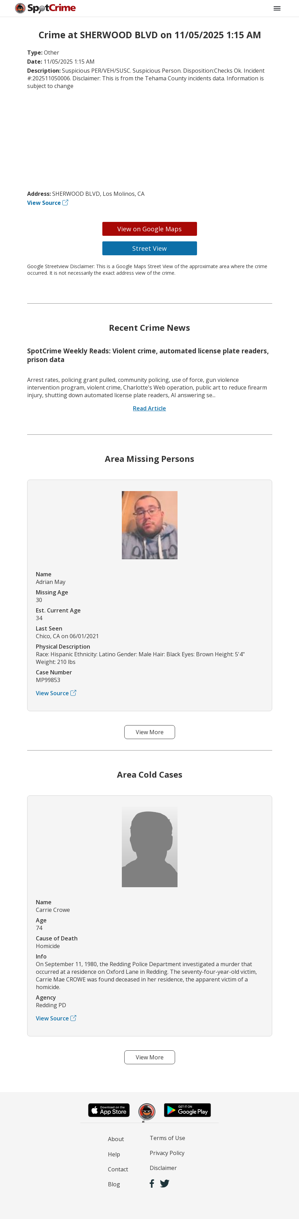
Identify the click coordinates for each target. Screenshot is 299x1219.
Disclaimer (163, 1168)
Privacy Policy (167, 1153)
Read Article (149, 408)
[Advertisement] (149, 140)
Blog (114, 1184)
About (116, 1139)
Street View (149, 248)
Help (114, 1154)
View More (150, 732)
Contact (118, 1169)
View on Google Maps (149, 229)
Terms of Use (167, 1138)
